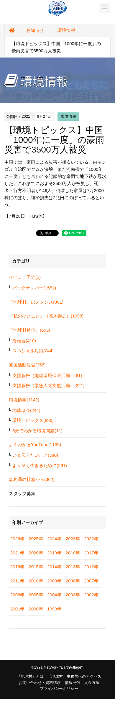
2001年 (17, 608)
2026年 (17, 538)
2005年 (36, 594)
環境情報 (66, 30)
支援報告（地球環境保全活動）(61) (47, 375)
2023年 (73, 538)
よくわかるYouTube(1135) (35, 444)
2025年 (36, 538)
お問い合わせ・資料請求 (40, 682)
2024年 (54, 538)
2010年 (36, 580)
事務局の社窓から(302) (32, 479)
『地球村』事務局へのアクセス (74, 676)
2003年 (73, 594)
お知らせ (35, 30)
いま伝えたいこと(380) (35, 455)
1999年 (54, 608)
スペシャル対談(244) (33, 350)
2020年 (36, 552)
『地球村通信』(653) (29, 330)
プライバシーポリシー (59, 688)
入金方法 (91, 682)
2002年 (91, 594)
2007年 (91, 580)
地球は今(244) (26, 410)
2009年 (54, 580)
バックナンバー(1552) (34, 287)
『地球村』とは (30, 676)
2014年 (54, 566)
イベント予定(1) (25, 277)
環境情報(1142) (24, 399)
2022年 (91, 538)
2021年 (17, 552)
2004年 (54, 594)
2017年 (91, 552)
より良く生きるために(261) (39, 465)
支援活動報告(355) (27, 364)
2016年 (17, 566)
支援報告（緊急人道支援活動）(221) (48, 385)
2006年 (17, 594)
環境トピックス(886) (33, 420)
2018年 (73, 552)
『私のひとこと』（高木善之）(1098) (46, 315)
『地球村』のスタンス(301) (36, 301)
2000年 (36, 608)
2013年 (73, 566)
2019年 (54, 552)
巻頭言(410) (24, 340)
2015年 (36, 566)
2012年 (91, 566)
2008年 (73, 580)
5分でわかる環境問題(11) (37, 430)
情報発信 (72, 682)
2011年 (17, 580)
